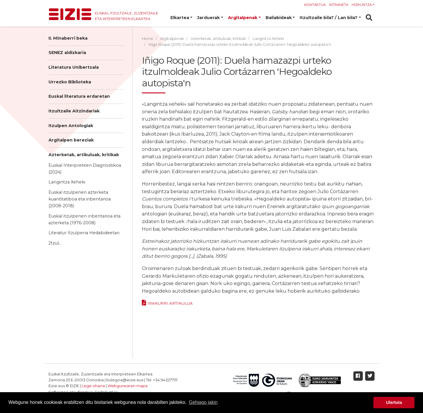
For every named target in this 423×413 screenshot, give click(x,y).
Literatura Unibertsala (73, 67)
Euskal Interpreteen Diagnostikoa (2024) (84, 169)
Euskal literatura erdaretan (79, 96)
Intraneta (338, 5)
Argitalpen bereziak (71, 140)
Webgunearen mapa (127, 386)
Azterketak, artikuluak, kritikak (83, 154)
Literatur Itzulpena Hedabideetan (84, 232)
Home (147, 38)
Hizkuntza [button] (362, 5)
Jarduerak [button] (208, 17)
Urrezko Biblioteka (69, 82)
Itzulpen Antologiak (70, 125)
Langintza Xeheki (66, 182)
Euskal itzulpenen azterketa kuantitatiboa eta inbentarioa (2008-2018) (79, 199)
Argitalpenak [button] (242, 17)
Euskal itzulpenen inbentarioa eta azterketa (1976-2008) (84, 219)
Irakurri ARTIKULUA (170, 303)
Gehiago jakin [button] (203, 402)
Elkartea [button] (179, 17)
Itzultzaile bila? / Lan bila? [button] (328, 17)
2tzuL (54, 243)
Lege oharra (93, 386)
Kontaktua (315, 5)
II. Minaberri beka (68, 38)
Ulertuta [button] (394, 402)
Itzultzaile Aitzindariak (74, 111)
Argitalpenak (172, 38)
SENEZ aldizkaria (67, 52)
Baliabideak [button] (279, 17)
